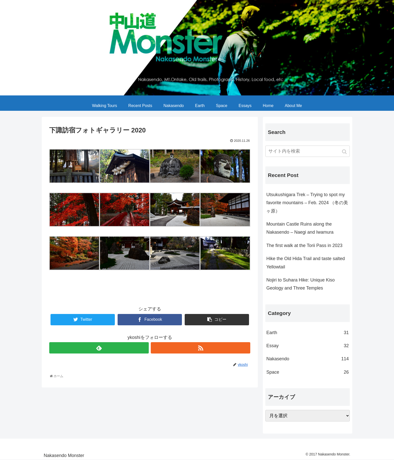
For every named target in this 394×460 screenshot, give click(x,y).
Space (307, 372)
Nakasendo (307, 359)
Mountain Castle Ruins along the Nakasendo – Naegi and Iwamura (299, 228)
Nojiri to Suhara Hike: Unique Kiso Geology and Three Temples (300, 284)
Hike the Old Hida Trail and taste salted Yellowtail (305, 262)
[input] (307, 151)
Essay (307, 346)
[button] (345, 152)
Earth (307, 333)
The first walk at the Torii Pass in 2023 (304, 245)
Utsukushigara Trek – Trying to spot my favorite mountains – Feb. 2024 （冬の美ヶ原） (307, 203)
